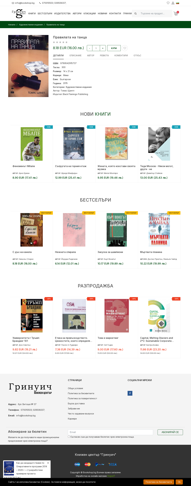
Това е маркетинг (108, 337)
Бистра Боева (152, 345)
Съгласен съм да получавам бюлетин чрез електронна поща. (101, 437)
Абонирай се (170, 432)
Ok (179, 482)
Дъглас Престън (155, 259)
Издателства (62, 13)
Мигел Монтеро (111, 173)
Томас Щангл (67, 90)
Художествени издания (79, 87)
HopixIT (111, 476)
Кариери (72, 418)
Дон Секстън (24, 345)
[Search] (155, 13)
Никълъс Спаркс (26, 259)
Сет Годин (108, 345)
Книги (32, 13)
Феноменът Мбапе (24, 166)
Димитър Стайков (154, 173)
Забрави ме (74, 408)
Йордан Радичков (69, 259)
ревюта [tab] (104, 55)
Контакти (115, 13)
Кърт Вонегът (110, 259)
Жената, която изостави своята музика (116, 168)
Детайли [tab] (58, 55)
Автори (77, 13)
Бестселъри (45, 13)
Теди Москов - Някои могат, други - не (156, 168)
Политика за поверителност (82, 398)
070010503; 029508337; (52, 3)
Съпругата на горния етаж (71, 166)
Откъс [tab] (137, 55)
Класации (90, 13)
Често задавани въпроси (81, 413)
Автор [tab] (90, 55)
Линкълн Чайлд (170, 259)
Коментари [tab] (121, 55)
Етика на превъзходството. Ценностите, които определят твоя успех (73, 339)
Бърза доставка (76, 403)
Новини (102, 13)
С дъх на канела (22, 252)
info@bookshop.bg (23, 3)
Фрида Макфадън (69, 173)
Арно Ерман (24, 173)
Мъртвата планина (151, 252)
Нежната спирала (65, 252)
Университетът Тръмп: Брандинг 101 (26, 339)
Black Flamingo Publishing (75, 94)
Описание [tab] (75, 55)
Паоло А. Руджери (69, 345)
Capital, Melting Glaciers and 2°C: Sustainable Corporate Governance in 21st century (156, 339)
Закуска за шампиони (110, 252)
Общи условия (75, 388)
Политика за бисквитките (81, 393)
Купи (114, 48)
